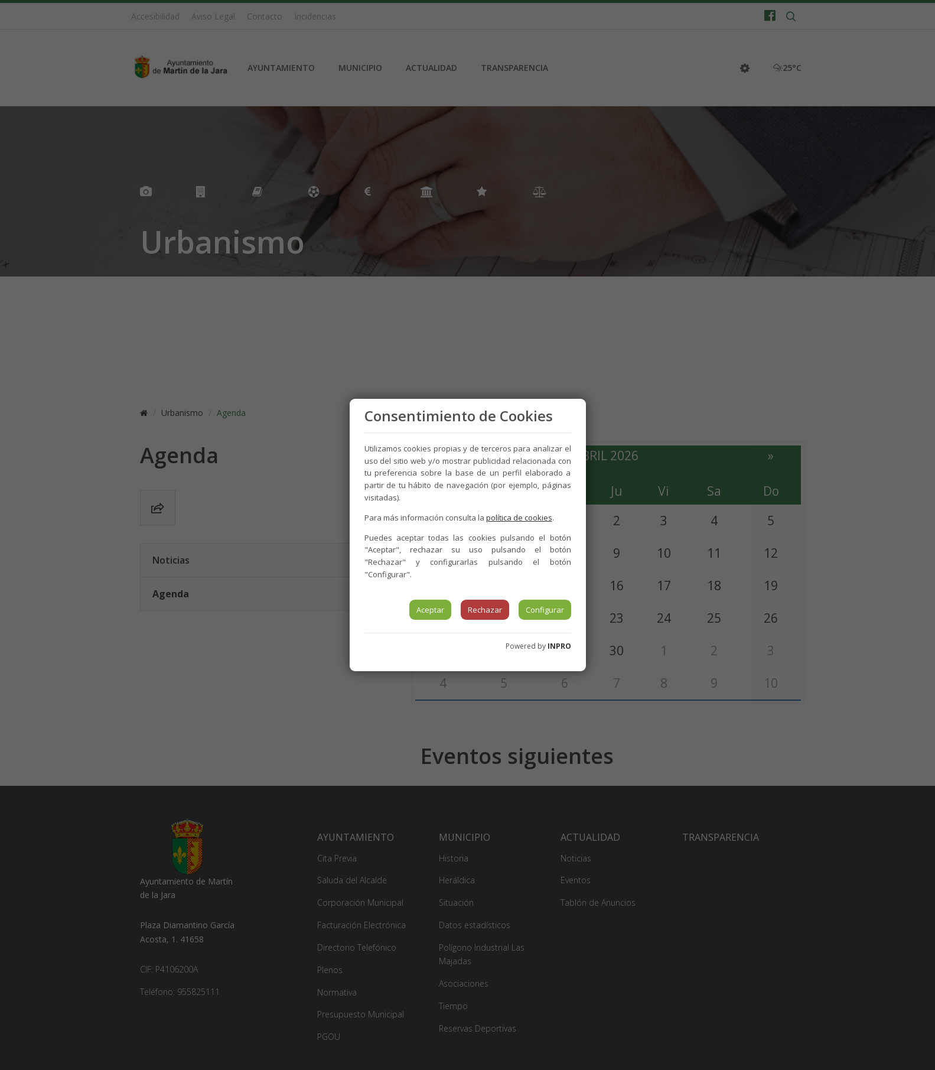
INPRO (559, 646)
